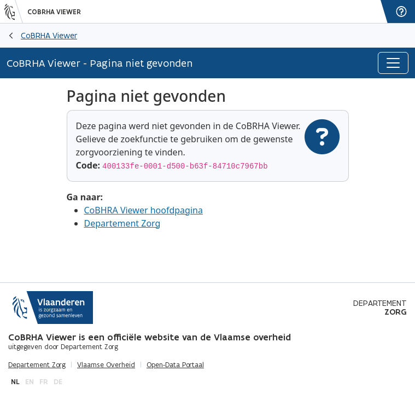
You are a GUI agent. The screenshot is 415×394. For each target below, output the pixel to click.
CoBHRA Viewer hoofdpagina (143, 210)
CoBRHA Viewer (54, 12)
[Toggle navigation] (393, 63)
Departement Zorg (122, 223)
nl (15, 381)
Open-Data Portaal (175, 365)
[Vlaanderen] (13, 11)
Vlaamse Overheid (106, 365)
